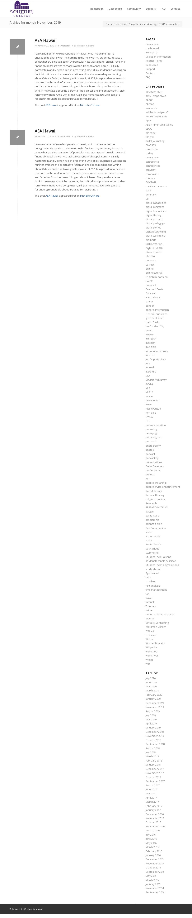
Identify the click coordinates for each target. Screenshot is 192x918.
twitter (149, 610)
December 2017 (155, 769)
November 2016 (155, 818)
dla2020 (150, 256)
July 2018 (151, 752)
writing (149, 659)
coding (149, 153)
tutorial (150, 602)
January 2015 (153, 884)
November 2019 (155, 707)
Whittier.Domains (156, 643)
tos (147, 594)
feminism (151, 293)
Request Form (154, 60)
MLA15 (149, 392)
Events (149, 281)
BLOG (149, 128)
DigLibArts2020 (154, 248)
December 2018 (155, 731)
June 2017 (151, 789)
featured (151, 285)
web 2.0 (150, 630)
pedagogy (151, 433)
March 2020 (152, 690)
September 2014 (155, 892)
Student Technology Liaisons (162, 565)
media (149, 384)
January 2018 (153, 764)
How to (150, 334)
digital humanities (156, 211)
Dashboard (152, 48)
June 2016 (151, 838)
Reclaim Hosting (155, 495)
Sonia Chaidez (154, 544)
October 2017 (153, 777)
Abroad (150, 104)
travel (149, 598)
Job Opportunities (156, 359)
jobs (148, 363)
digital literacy (154, 215)
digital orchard (154, 219)
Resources (152, 65)
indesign (151, 342)
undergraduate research (160, 614)
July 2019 (151, 715)
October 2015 (153, 867)
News (149, 404)
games (149, 301)
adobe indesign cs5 (157, 112)
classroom (152, 149)
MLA (148, 388)
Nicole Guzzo (153, 408)
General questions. (157, 314)
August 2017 (153, 785)
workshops (152, 655)
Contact (150, 73)
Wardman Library (156, 626)
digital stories (153, 227)
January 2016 (153, 855)
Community (152, 44)
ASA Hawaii (45, 40)
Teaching (151, 581)
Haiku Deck (152, 322)
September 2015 (155, 871)
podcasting (152, 458)
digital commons (155, 207)
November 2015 (155, 863)
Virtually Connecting (157, 622)
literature (151, 371)
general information (157, 309)
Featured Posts (154, 289)
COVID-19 (151, 182)
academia (151, 108)
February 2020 (154, 694)
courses (150, 178)
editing (149, 268)
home (149, 330)
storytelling (152, 552)
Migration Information (158, 56)
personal (151, 441)
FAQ (148, 77)
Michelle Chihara (85, 45)
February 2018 (154, 760)
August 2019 (153, 711)
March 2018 (152, 756)
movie (149, 396)
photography (153, 445)
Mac (148, 375)
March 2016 (152, 847)
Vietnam (150, 618)
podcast (150, 454)
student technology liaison (161, 561)
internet (150, 355)
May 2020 (151, 686)
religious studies (155, 499)
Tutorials (151, 606)
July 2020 (151, 678)
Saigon (150, 511)
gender (150, 305)
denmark (151, 194)
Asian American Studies (159, 124)
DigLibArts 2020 (154, 244)
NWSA (149, 417)
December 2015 (155, 859)
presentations (154, 462)
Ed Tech (150, 264)
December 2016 (155, 814)
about (149, 100)
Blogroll (150, 137)
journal (150, 367)
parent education (156, 425)
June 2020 (151, 682)
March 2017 (152, 801)
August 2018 (153, 748)
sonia (149, 540)
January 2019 (153, 727)
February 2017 (154, 806)
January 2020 (153, 698)
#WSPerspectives (156, 96)
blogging (150, 133)
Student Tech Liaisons (158, 557)
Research (151, 503)
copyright (151, 169)
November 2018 (155, 736)
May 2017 (151, 793)
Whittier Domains (33, 908)
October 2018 (153, 740)
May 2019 (151, 719)
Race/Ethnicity (154, 491)
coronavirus (153, 174)
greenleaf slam (154, 318)
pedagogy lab (154, 437)
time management (156, 589)
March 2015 (152, 880)
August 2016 (153, 830)
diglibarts (151, 240)
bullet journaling (155, 141)
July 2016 (151, 834)
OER (148, 421)
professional (153, 470)
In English (151, 338)
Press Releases (155, 466)
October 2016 (153, 822)
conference (152, 161)
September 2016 (155, 826)
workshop (151, 651)
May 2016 (151, 843)
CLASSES (151, 145)
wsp (148, 664)
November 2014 (155, 888)
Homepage (152, 52)
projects (150, 474)
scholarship (152, 519)
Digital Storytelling (156, 231)
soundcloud (152, 548)
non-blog (151, 412)
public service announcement (163, 486)
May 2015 (151, 875)
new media (152, 400)
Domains (151, 260)
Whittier (150, 639)
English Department (157, 277)
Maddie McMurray (156, 380)
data (148, 190)
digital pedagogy (155, 223)
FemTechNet (153, 297)
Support (150, 69)
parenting (151, 429)
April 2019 (151, 723)
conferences (153, 165)
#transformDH (154, 91)
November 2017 (155, 773)
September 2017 (155, 781)
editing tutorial (154, 272)
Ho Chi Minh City (155, 326)
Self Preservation (156, 528)
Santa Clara (152, 515)
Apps (149, 120)
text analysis (153, 585)
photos (150, 449)
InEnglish (151, 346)
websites (151, 635)
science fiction (154, 524)
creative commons (156, 186)
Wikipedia (151, 647)
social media (153, 536)
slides (149, 532)
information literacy (157, 351)
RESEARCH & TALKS (157, 507)
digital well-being (155, 235)
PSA (148, 478)
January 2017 (153, 810)
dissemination (154, 252)
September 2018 (155, 744)
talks (148, 577)
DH (147, 198)
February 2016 (154, 851)
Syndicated (65, 45)
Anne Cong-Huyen (156, 116)
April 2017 (151, 797)
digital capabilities (156, 202)
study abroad (153, 569)
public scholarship (156, 482)
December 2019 (155, 703)
